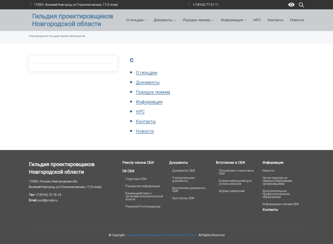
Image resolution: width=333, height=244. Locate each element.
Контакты (275, 19)
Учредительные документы (183, 179)
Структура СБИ (136, 178)
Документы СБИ (183, 170)
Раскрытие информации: (143, 186)
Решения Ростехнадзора (143, 206)
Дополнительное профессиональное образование (276, 193)
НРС (257, 19)
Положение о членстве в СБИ (236, 172)
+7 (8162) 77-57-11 (206, 4)
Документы (148, 82)
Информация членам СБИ (280, 204)
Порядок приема (153, 92)
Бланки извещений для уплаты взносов (235, 182)
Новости (297, 19)
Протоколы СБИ (183, 198)
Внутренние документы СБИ (188, 189)
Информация (149, 102)
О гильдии (146, 72)
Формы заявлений (232, 190)
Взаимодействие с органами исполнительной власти (144, 196)
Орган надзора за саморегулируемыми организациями (277, 180)
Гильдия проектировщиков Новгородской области (161, 235)
